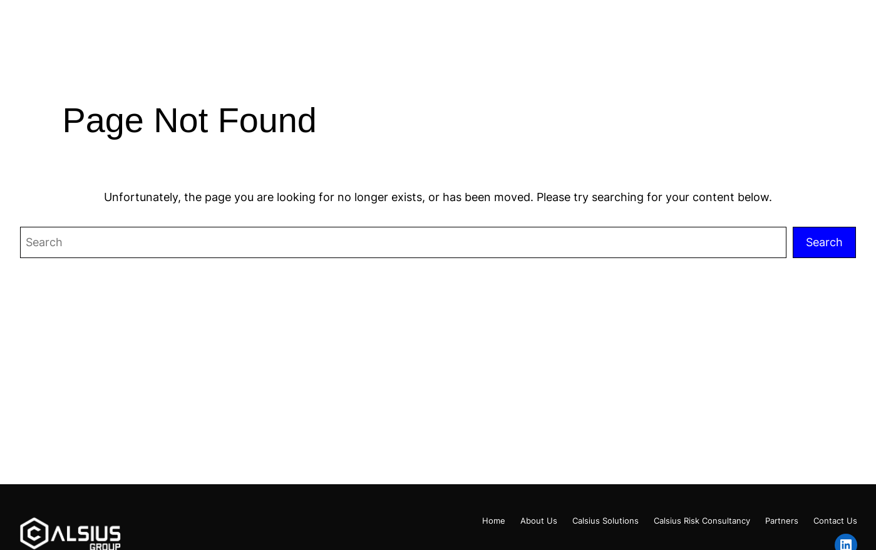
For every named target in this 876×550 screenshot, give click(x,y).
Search (824, 242)
